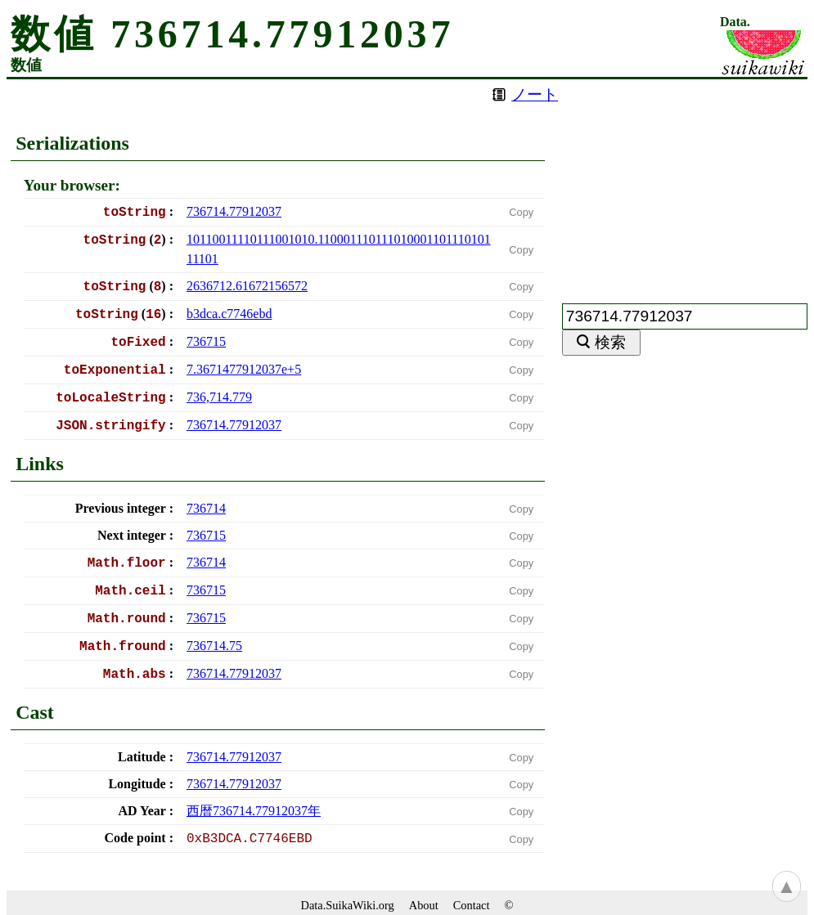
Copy (521, 212)
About (423, 905)
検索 (610, 342)
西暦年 (254, 811)
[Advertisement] (684, 181)
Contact (471, 905)
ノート (534, 94)
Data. (735, 22)
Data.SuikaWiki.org (347, 905)
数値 (26, 65)
